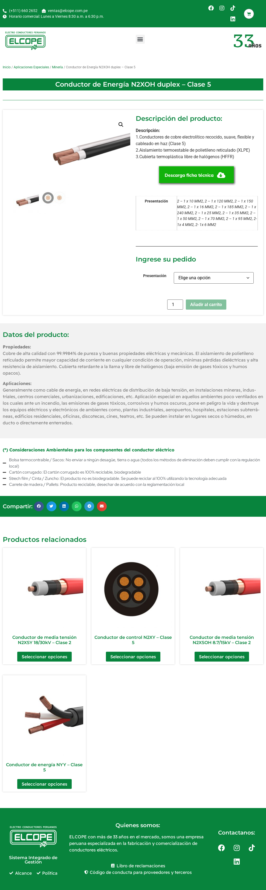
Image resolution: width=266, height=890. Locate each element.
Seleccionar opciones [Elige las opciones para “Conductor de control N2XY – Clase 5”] (133, 656)
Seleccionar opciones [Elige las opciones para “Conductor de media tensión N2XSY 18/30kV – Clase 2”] (44, 656)
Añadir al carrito (206, 304)
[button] (140, 39)
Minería (57, 67)
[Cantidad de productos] (175, 304)
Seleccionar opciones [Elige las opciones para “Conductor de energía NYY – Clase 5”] (44, 784)
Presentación (154, 276)
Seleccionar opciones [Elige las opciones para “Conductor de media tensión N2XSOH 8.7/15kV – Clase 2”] (222, 656)
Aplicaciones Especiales (31, 67)
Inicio (7, 67)
